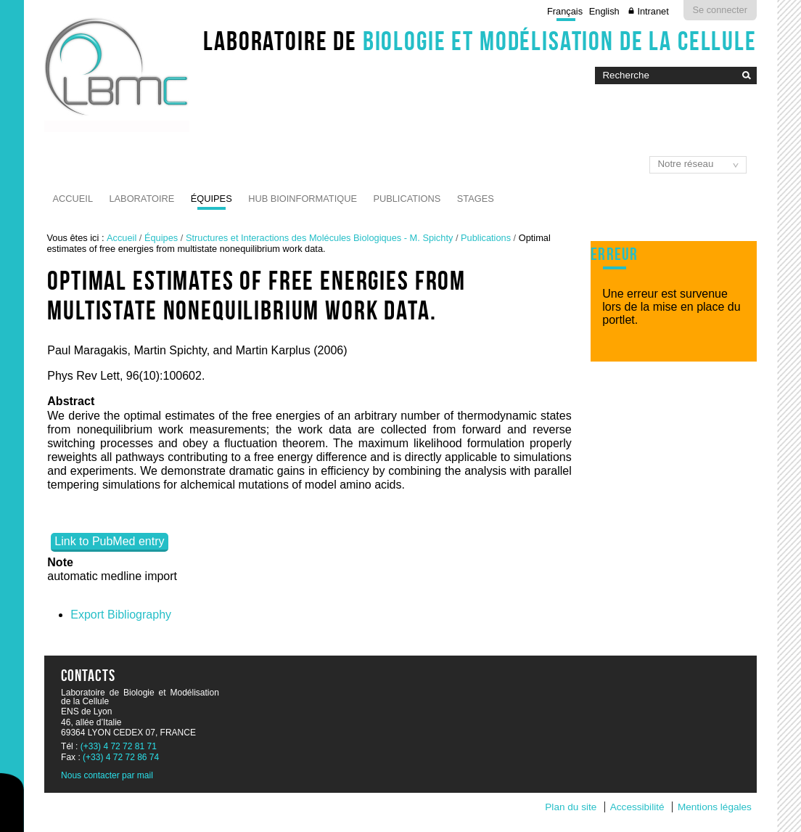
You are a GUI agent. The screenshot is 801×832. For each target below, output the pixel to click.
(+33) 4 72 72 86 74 (121, 757)
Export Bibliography (120, 614)
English (604, 11)
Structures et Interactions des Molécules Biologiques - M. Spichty (319, 237)
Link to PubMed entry (109, 541)
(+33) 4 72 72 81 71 (119, 746)
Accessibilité (637, 807)
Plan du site (570, 807)
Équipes (211, 198)
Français (565, 11)
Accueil (73, 198)
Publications (406, 198)
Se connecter (720, 9)
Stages (475, 198)
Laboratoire (141, 198)
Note (60, 562)
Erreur (614, 254)
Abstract (70, 401)
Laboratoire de (480, 40)
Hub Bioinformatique (302, 198)
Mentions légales (715, 807)
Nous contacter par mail (107, 775)
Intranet (652, 11)
